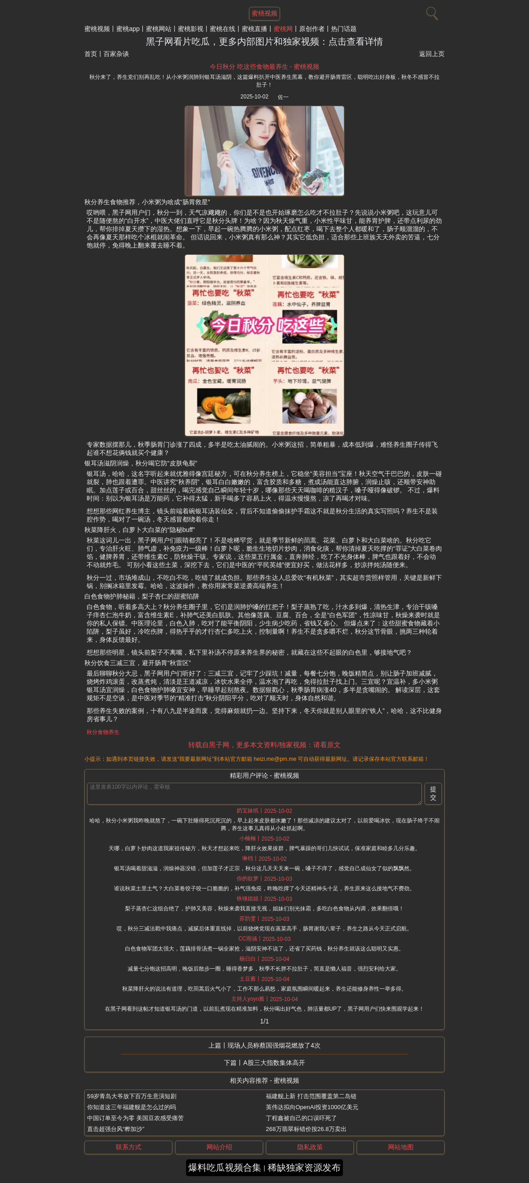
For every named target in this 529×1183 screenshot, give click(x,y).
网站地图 (401, 1147)
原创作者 (312, 28)
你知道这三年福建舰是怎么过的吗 (131, 1107)
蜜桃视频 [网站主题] (264, 13)
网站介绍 (219, 1147)
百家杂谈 (116, 53)
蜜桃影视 (190, 28)
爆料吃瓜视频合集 (224, 1167)
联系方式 (128, 1147)
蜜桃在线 (222, 28)
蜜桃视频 (97, 28)
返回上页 (432, 53)
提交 (433, 793)
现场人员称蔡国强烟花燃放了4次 (274, 1045)
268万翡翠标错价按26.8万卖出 (306, 1129)
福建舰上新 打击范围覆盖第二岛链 (311, 1096)
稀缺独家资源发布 (304, 1167)
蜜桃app (128, 28)
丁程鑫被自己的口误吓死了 (301, 1118)
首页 (90, 53)
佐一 (283, 97)
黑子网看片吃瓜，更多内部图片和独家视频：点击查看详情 (264, 41)
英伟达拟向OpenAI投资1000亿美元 (312, 1107)
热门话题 (344, 28)
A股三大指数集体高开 (274, 1062)
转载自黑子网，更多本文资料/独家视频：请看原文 (264, 745)
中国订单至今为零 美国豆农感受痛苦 (135, 1118)
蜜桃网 (283, 28)
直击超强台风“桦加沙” (116, 1129)
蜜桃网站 (158, 28)
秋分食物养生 (103, 732)
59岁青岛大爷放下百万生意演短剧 (131, 1096)
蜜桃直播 (254, 28)
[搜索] (431, 11)
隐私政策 (310, 1147)
